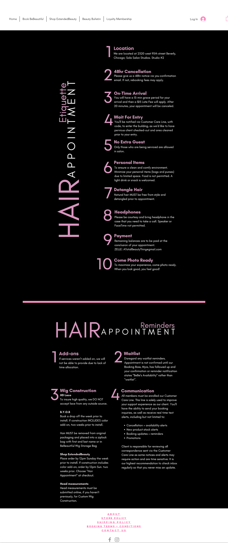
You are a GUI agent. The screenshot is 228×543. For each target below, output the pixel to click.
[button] (63, 19)
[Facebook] (110, 540)
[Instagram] (117, 540)
